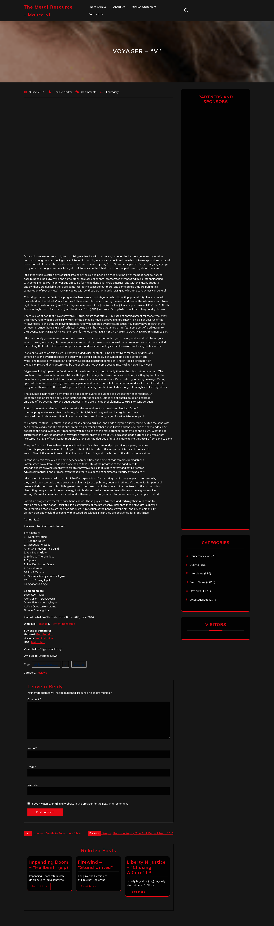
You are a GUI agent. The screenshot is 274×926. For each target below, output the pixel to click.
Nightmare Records (46, 664)
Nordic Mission (44, 638)
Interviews (196, 573)
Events (194, 564)
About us (119, 7)
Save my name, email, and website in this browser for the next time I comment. (80, 803)
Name (32, 748)
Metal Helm (38, 642)
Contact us (96, 14)
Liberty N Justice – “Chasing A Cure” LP (146, 867)
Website (32, 785)
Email (31, 766)
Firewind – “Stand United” (95, 864)
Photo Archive (98, 7)
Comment (34, 699)
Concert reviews (200, 556)
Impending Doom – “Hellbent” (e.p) (48, 864)
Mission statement (144, 7)
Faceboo (42, 623)
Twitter (55, 623)
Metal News (197, 582)
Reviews (41, 672)
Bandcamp (68, 623)
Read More (40, 886)
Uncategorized (199, 599)
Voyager (79, 664)
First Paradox (44, 634)
